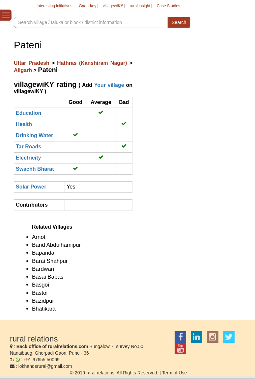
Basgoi (40, 285)
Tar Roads (28, 146)
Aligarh (24, 70)
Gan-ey (87, 6)
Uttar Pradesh (33, 63)
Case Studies (168, 6)
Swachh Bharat (35, 169)
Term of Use (174, 372)
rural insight (140, 6)
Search (179, 22)
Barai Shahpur (50, 261)
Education (28, 113)
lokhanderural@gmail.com (45, 366)
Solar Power (31, 187)
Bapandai (44, 253)
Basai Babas (47, 277)
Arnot (38, 237)
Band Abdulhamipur (56, 245)
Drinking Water (34, 135)
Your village (109, 85)
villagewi (113, 6)
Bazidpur (43, 301)
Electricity (28, 158)
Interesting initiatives (54, 6)
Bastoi (39, 293)
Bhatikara (44, 309)
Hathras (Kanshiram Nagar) (93, 63)
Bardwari (43, 269)
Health (24, 124)
